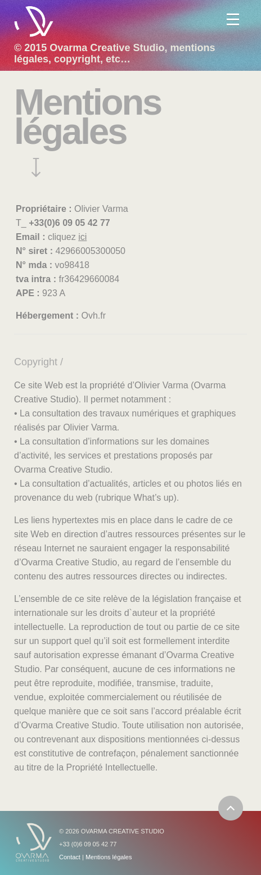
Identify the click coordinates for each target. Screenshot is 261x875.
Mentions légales (109, 857)
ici (82, 237)
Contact (69, 857)
